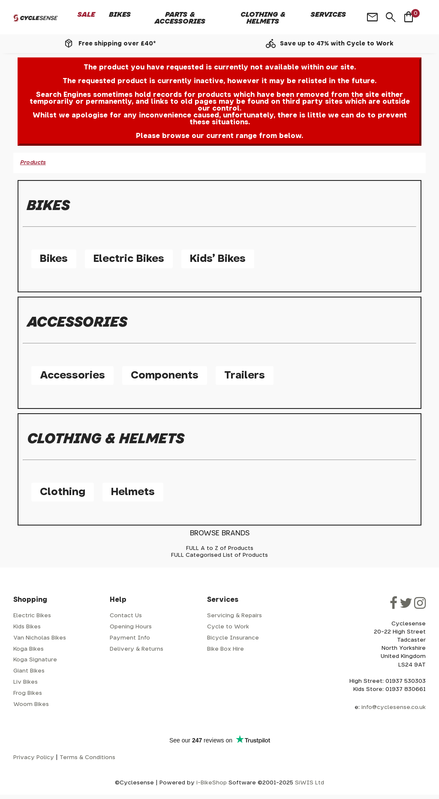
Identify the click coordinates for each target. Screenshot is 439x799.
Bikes (120, 14)
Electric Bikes (128, 259)
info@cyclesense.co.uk (393, 707)
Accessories (72, 375)
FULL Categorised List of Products (219, 555)
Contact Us (126, 616)
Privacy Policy (33, 757)
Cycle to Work (228, 627)
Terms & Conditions (87, 757)
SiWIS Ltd (309, 783)
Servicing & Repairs (234, 616)
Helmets (133, 492)
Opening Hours (131, 627)
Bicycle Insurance (233, 638)
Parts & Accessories (180, 18)
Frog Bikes (27, 693)
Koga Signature (35, 660)
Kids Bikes (27, 627)
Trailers (244, 375)
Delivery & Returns (136, 649)
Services (328, 14)
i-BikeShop (211, 783)
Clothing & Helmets (263, 18)
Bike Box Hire (225, 649)
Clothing (62, 492)
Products (33, 162)
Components (164, 375)
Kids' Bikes (218, 259)
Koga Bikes (28, 649)
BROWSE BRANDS (220, 533)
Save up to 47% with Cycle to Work (337, 44)
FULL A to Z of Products (219, 548)
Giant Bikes (29, 671)
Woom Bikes (31, 704)
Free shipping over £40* (117, 44)
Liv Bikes (25, 682)
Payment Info (130, 638)
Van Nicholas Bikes (39, 638)
